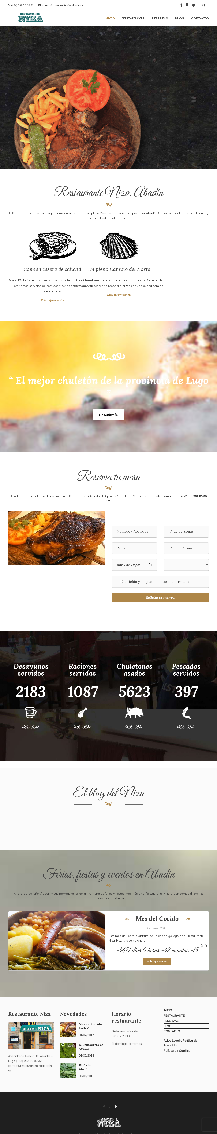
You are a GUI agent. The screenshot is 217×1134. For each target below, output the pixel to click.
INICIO (109, 18)
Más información (18, 300)
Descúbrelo (108, 415)
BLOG (179, 18)
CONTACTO (200, 18)
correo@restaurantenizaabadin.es (62, 5)
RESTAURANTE (133, 18)
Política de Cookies (177, 1051)
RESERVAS (160, 18)
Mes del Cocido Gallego (90, 1026)
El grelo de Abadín (87, 1067)
